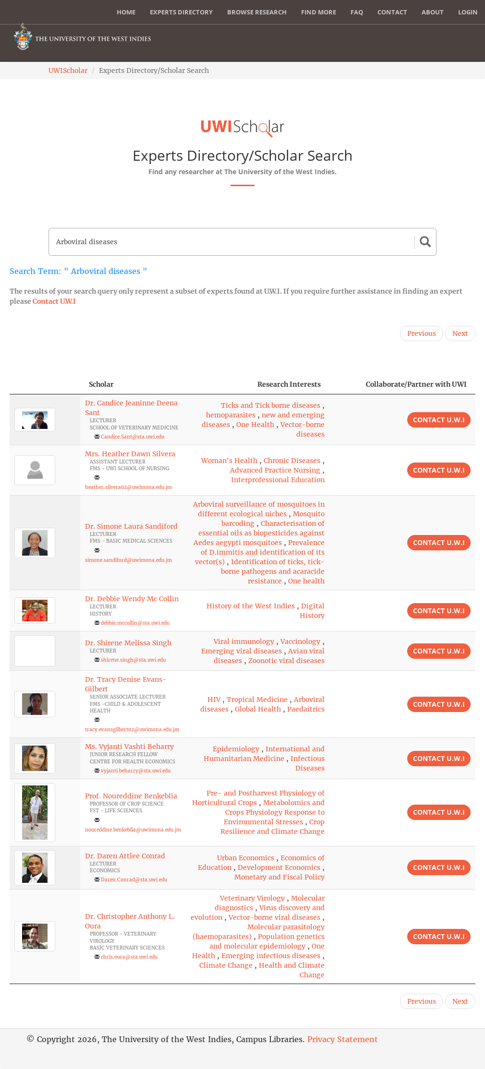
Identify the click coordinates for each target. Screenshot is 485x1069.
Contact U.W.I (54, 301)
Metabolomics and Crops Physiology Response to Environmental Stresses (274, 812)
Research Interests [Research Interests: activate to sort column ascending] (289, 384)
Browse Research (257, 12)
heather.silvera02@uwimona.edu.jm (128, 487)
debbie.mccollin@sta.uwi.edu (135, 623)
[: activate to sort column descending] (45, 384)
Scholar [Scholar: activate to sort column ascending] (101, 384)
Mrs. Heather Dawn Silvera (130, 454)
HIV (213, 699)
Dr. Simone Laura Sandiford (131, 526)
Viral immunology (244, 641)
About (433, 12)
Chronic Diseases (292, 460)
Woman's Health (229, 460)
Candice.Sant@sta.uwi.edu (132, 437)
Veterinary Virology (252, 898)
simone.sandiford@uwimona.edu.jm (128, 560)
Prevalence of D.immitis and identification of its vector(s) (260, 552)
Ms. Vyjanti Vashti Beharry (129, 746)
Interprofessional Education (278, 479)
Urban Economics (245, 858)
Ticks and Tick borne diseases (270, 405)
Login (468, 12)
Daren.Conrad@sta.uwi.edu (134, 880)
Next (460, 333)
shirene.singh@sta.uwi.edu (133, 660)
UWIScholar (67, 70)
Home (126, 12)
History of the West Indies (250, 606)
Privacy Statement (342, 1039)
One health (306, 581)
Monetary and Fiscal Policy (279, 877)
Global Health (258, 709)
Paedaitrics (306, 709)
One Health (255, 424)
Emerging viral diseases (241, 651)
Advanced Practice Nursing (275, 470)
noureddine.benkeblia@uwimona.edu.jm (133, 830)
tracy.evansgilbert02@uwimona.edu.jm (132, 729)
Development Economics (279, 867)
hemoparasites (230, 415)
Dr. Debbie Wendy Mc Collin (132, 598)
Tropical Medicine (257, 699)
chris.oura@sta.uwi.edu (129, 957)
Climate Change (226, 965)
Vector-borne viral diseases (274, 917)
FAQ (357, 12)
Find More (318, 12)
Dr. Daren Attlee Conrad (125, 856)
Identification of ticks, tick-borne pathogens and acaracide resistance (273, 571)
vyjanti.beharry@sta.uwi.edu (135, 771)
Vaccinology (300, 641)
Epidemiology (236, 749)
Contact (392, 12)
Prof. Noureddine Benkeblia (131, 796)
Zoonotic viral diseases (286, 660)
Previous (421, 333)
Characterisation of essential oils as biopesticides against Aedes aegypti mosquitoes (259, 533)
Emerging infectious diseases (270, 955)
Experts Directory (181, 12)
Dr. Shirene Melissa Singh (128, 643)
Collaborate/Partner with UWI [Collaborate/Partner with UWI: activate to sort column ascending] (416, 384)
